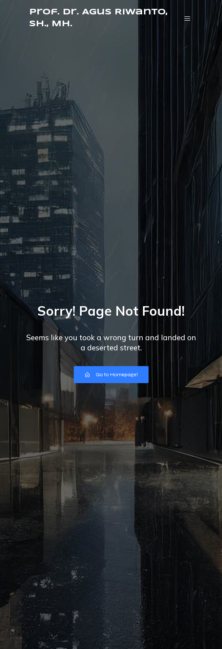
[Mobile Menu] (187, 18)
